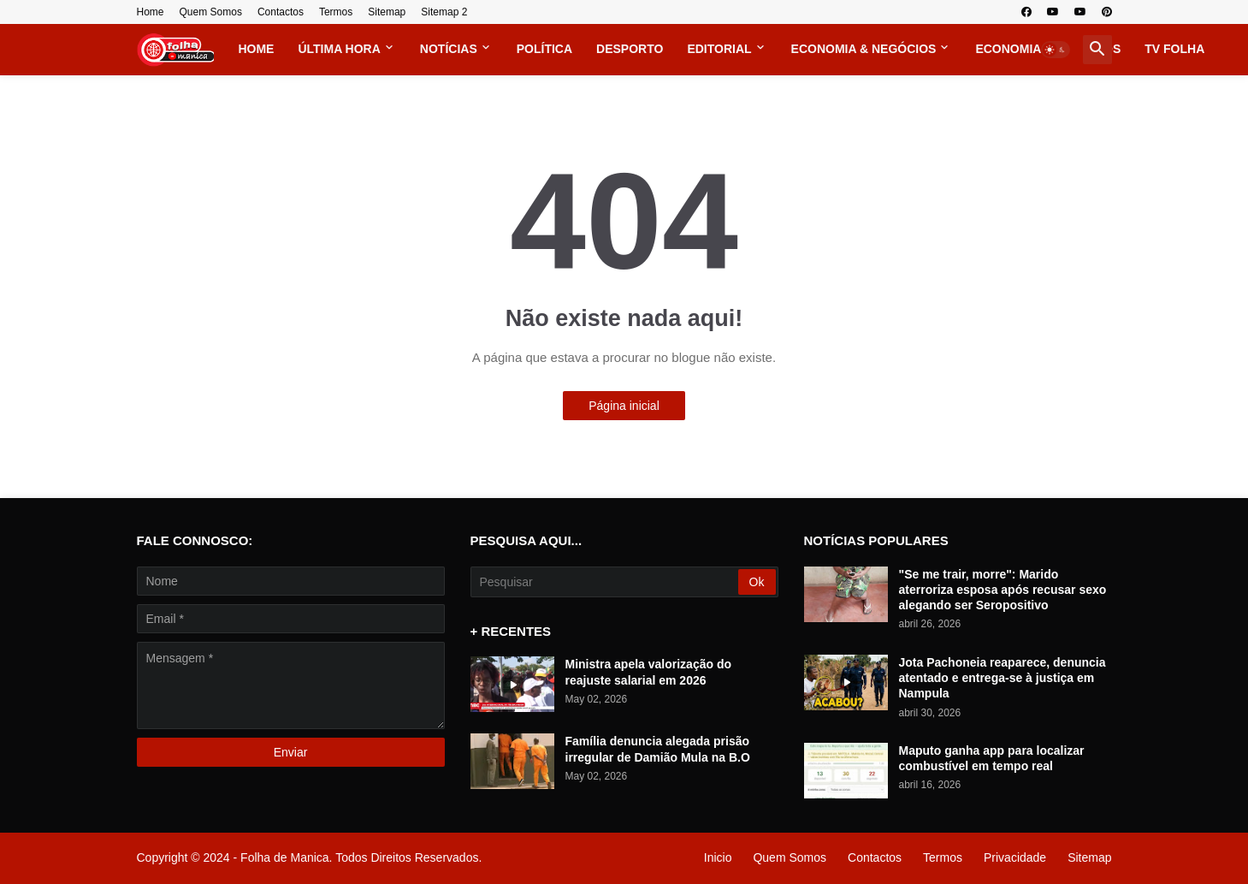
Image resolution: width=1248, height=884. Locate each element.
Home (150, 12)
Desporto (629, 49)
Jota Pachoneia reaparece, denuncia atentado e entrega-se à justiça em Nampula (1002, 678)
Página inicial (624, 405)
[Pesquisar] (605, 582)
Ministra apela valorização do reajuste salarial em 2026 (648, 671)
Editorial (719, 49)
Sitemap (386, 12)
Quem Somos (211, 12)
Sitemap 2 (444, 12)
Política (544, 49)
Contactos (280, 12)
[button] (1055, 49)
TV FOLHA (1174, 49)
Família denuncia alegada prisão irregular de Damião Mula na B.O (657, 748)
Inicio (718, 857)
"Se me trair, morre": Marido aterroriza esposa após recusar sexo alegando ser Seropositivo (1003, 589)
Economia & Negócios (864, 49)
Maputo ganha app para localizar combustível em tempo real (992, 758)
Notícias (448, 49)
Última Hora (339, 49)
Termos (335, 12)
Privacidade (1015, 857)
